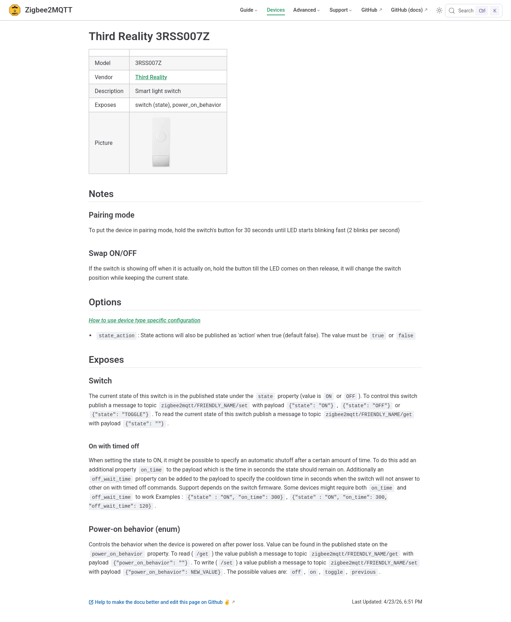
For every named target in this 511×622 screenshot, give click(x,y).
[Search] (473, 10)
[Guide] (249, 10)
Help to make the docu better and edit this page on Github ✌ (159, 602)
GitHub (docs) (407, 10)
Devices (276, 10)
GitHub (369, 10)
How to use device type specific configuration (144, 320)
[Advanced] (307, 10)
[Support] (341, 10)
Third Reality (151, 77)
